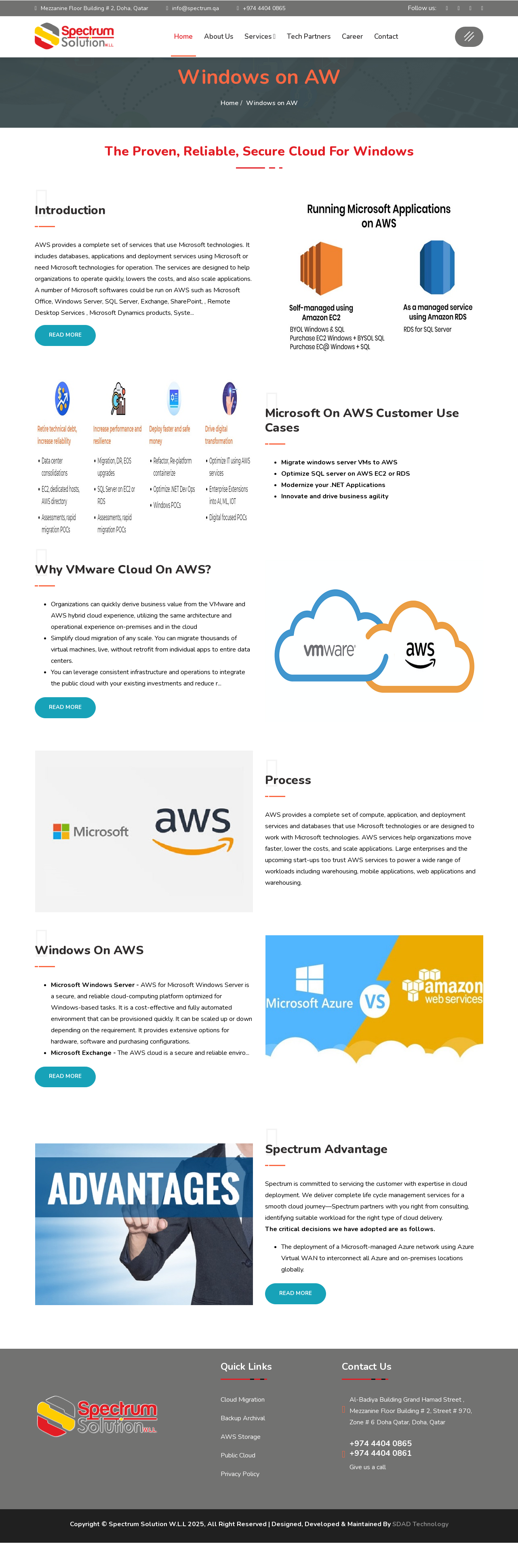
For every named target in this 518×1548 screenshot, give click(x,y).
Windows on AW (272, 103)
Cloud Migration (243, 1404)
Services (260, 36)
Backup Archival (243, 1423)
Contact (386, 36)
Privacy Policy (240, 1479)
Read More (67, 336)
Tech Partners (309, 36)
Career (352, 36)
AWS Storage (241, 1442)
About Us (218, 36)
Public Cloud (238, 1460)
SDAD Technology (420, 1529)
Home (183, 36)
